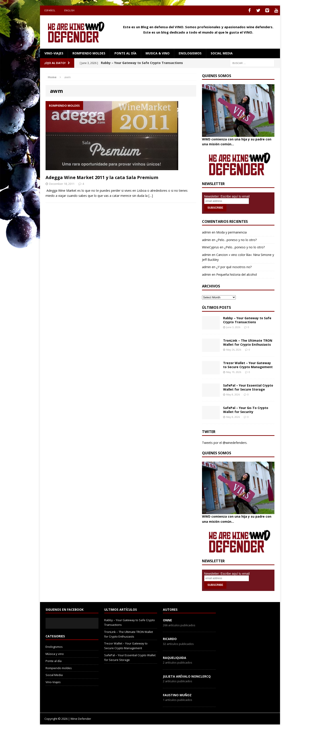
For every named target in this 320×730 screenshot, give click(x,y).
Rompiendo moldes (88, 53)
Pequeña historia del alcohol (236, 274)
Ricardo (170, 639)
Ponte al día (125, 53)
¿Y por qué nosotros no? (234, 267)
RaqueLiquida (174, 658)
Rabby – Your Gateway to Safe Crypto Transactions (247, 320)
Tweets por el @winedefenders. (224, 443)
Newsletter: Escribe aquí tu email (227, 196)
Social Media (54, 675)
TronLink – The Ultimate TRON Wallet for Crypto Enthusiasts (247, 342)
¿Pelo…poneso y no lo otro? (236, 240)
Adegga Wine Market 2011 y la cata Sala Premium (102, 177)
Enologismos (190, 53)
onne (167, 620)
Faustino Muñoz (177, 695)
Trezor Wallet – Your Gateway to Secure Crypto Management (248, 365)
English (69, 10)
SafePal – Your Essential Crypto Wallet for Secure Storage (248, 387)
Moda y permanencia (231, 232)
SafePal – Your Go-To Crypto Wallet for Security (245, 410)
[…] (150, 195)
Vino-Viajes (53, 53)
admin (206, 232)
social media (222, 53)
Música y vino (55, 654)
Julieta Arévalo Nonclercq (187, 676)
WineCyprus (210, 247)
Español (49, 10)
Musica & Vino (158, 53)
